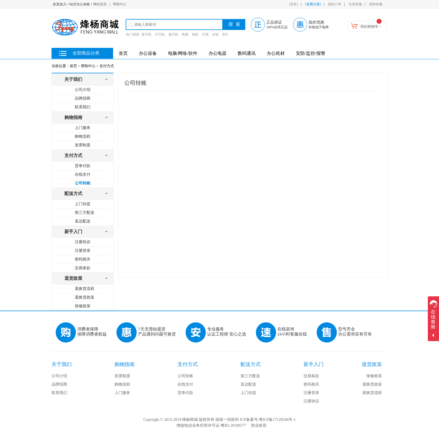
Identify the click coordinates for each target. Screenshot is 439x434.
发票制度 (82, 145)
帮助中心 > (90, 66)
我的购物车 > (371, 26)
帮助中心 (119, 4)
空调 (205, 34)
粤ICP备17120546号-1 (277, 419)
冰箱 (215, 34)
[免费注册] (313, 4)
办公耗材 (276, 53)
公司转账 (82, 183)
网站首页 (100, 4)
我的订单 (334, 4)
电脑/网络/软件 (182, 53)
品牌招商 (82, 98)
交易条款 (82, 268)
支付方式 (106, 66)
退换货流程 (84, 289)
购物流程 (82, 136)
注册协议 (82, 242)
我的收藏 (375, 4)
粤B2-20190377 (233, 425)
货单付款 (82, 166)
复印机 (146, 34)
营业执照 (259, 425)
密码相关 (82, 259)
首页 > (75, 66)
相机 (195, 34)
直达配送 (82, 221)
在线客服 (355, 4)
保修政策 (82, 306)
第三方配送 (84, 212)
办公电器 (217, 53)
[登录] (293, 4)
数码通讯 (247, 53)
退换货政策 (84, 297)
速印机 (173, 34)
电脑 (185, 34)
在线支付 (82, 174)
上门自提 (82, 204)
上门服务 (82, 128)
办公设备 (148, 53)
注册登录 (82, 250)
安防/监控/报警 (310, 53)
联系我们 (82, 107)
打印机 (160, 34)
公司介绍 (82, 90)
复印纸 (227, 34)
